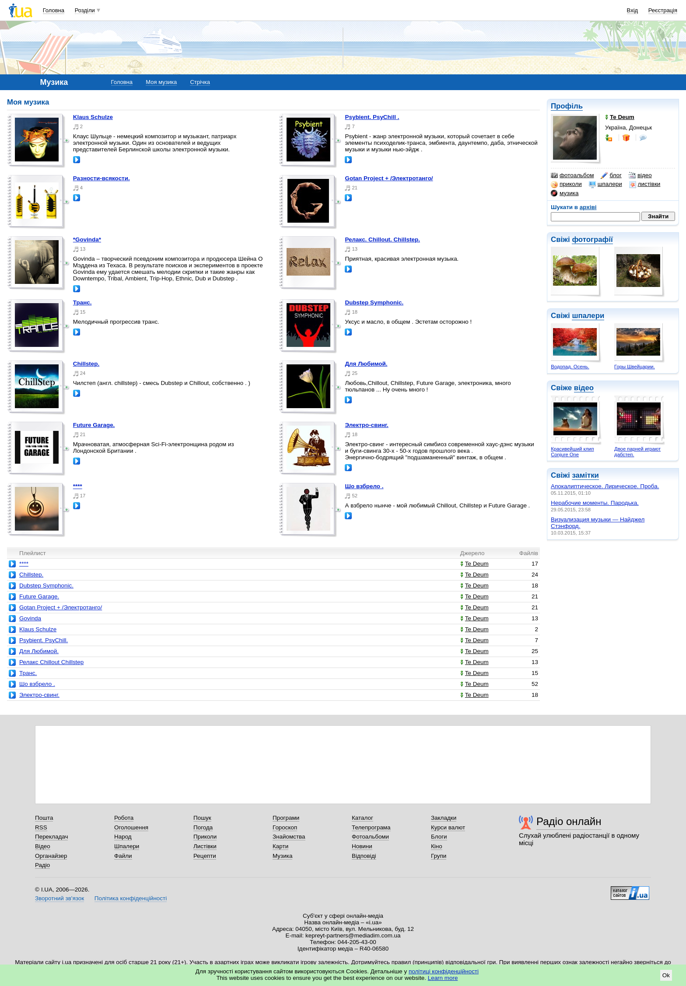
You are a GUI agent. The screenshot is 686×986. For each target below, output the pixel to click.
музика (564, 193)
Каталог (362, 818)
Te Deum (474, 563)
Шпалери (126, 846)
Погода (203, 827)
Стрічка (200, 82)
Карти (280, 846)
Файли (123, 856)
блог (611, 175)
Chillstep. (86, 363)
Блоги (439, 836)
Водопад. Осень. (570, 366)
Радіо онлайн (569, 821)
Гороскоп (285, 827)
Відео (42, 846)
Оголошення (131, 827)
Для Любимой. (366, 363)
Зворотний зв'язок (59, 898)
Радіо (42, 865)
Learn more (443, 978)
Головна (53, 10)
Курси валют (448, 827)
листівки (645, 184)
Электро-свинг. (366, 425)
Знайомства (289, 836)
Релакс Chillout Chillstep (51, 662)
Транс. (82, 302)
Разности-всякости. (101, 178)
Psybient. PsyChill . (372, 117)
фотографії (592, 239)
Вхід (632, 10)
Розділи (85, 10)
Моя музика (161, 82)
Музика (282, 856)
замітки (585, 475)
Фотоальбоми (370, 836)
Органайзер (51, 856)
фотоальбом (572, 175)
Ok (666, 975)
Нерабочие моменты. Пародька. (595, 503)
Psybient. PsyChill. (43, 640)
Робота (123, 818)
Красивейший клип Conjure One (572, 451)
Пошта (44, 818)
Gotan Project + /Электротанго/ (389, 178)
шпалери (605, 184)
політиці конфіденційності (444, 971)
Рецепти (204, 856)
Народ (123, 836)
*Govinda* (87, 239)
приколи (566, 184)
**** (77, 486)
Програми (286, 818)
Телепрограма (371, 827)
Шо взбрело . (364, 486)
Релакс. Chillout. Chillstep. (382, 239)
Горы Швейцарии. (634, 366)
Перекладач (51, 836)
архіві (588, 207)
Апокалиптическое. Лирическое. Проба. (605, 486)
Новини (362, 846)
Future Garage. (94, 425)
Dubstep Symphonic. (374, 302)
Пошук (202, 818)
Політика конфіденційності (130, 898)
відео (640, 175)
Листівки (205, 846)
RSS (41, 827)
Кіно (436, 846)
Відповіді (364, 856)
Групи (438, 856)
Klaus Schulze (93, 117)
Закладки (443, 818)
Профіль (567, 106)
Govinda (30, 618)
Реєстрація (662, 10)
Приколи (205, 836)
